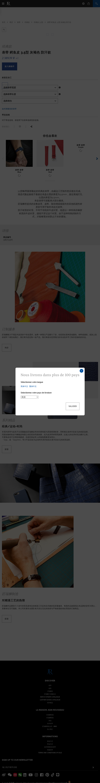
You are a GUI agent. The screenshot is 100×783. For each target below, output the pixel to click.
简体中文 (24, 386)
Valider (72, 406)
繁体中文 (33, 386)
